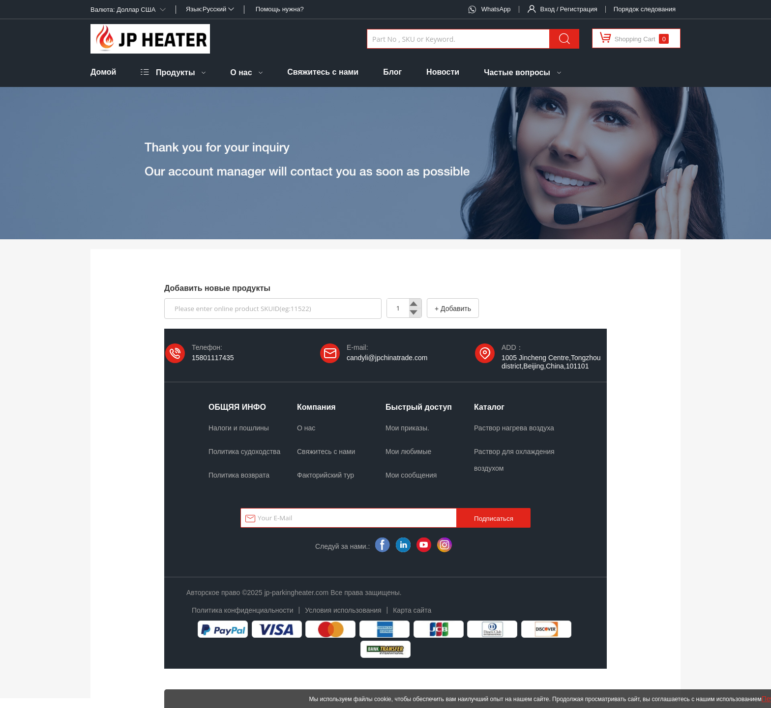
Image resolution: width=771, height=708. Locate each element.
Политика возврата (238, 475)
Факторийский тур (325, 475)
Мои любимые (408, 451)
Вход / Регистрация (568, 9)
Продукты (175, 72)
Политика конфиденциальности (243, 610)
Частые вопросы (517, 72)
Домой (103, 72)
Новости (442, 72)
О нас (241, 72)
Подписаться (493, 518)
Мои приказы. (407, 428)
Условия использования (343, 610)
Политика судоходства (244, 451)
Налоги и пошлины (238, 428)
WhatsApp (496, 9)
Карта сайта (412, 610)
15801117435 (213, 358)
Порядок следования (645, 9)
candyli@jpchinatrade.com (387, 358)
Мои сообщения (411, 475)
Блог (392, 72)
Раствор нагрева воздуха (514, 428)
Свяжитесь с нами (322, 72)
